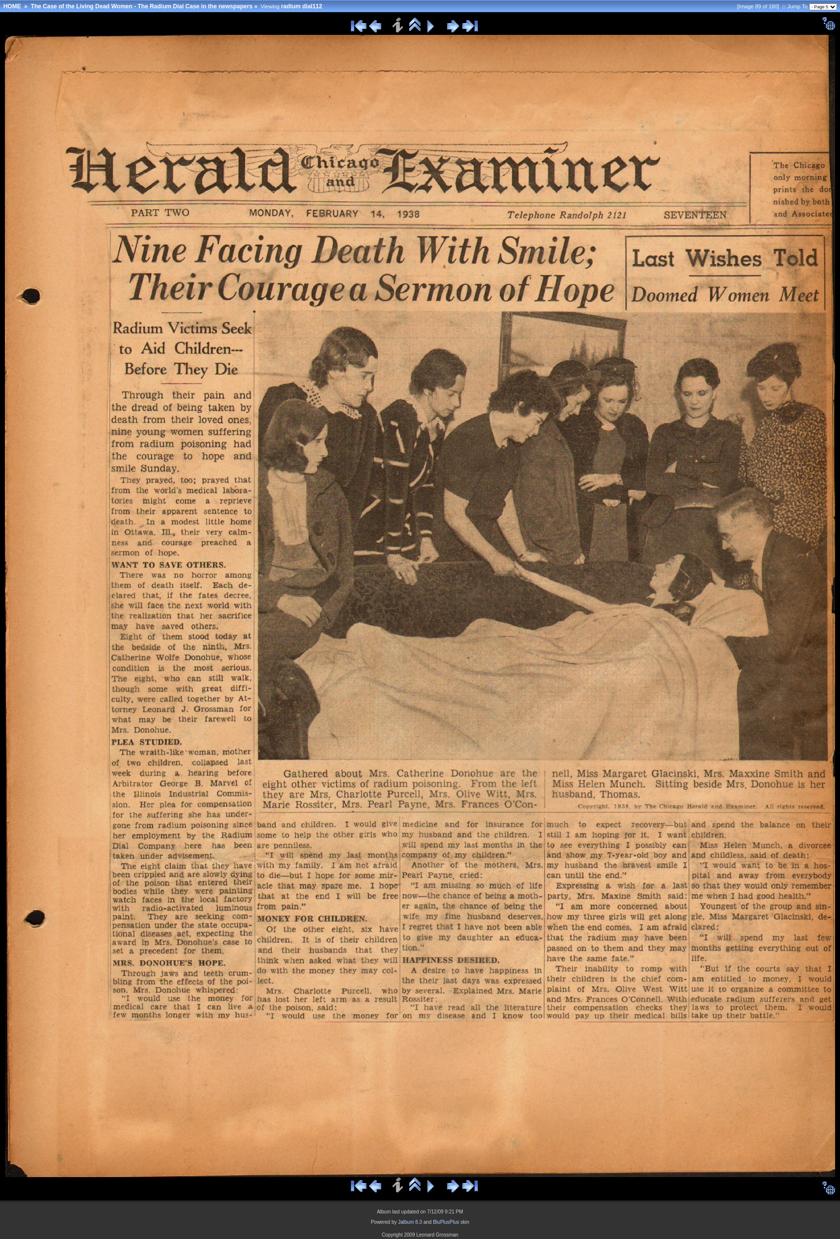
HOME (12, 6)
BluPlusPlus (446, 1222)
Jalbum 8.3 (410, 1222)
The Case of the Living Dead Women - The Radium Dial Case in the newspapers (142, 6)
